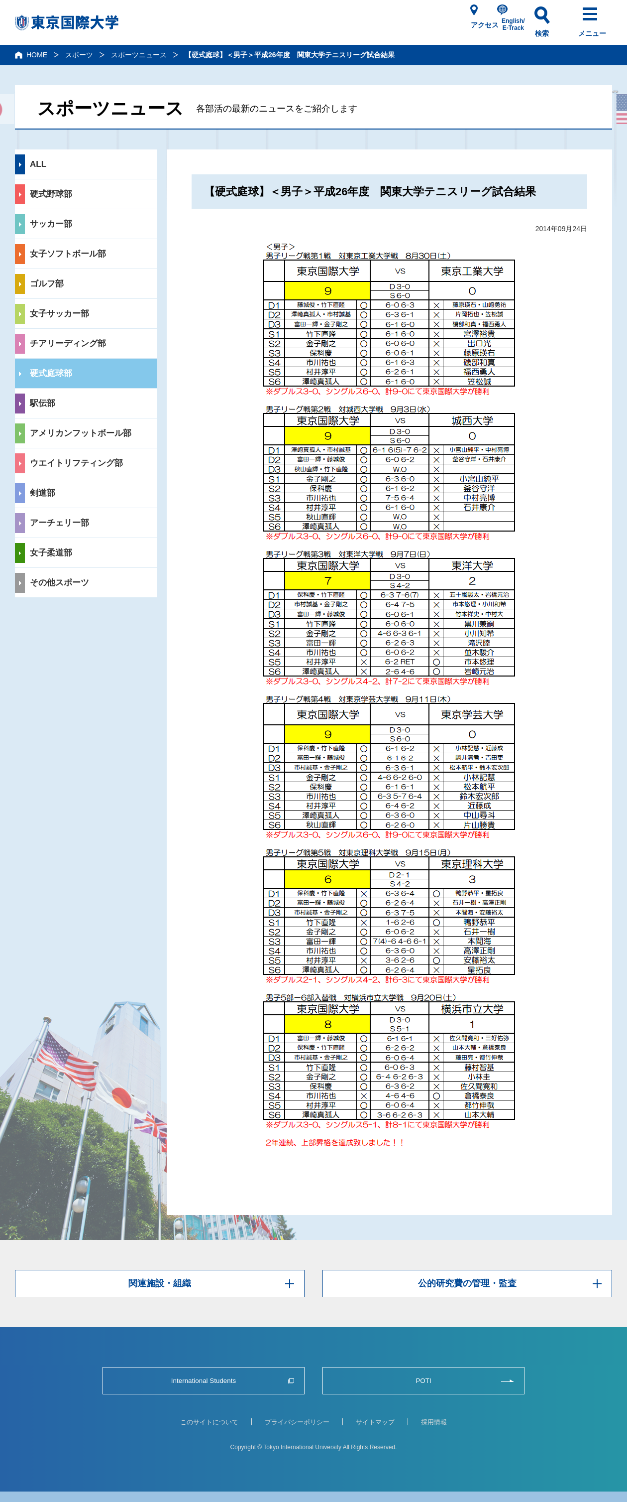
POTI (423, 1380)
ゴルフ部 (47, 283)
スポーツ (79, 55)
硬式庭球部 (51, 373)
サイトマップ (375, 1422)
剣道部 (42, 493)
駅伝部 (42, 403)
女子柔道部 (51, 552)
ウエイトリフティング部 (76, 463)
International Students (203, 1380)
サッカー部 (51, 224)
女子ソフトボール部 (68, 254)
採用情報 (434, 1422)
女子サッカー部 (59, 313)
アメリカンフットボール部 (80, 433)
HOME (36, 55)
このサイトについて (209, 1422)
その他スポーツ (59, 582)
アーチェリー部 (59, 523)
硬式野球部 (51, 194)
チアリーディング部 (68, 343)
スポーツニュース (139, 55)
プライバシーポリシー (297, 1422)
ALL (38, 164)
